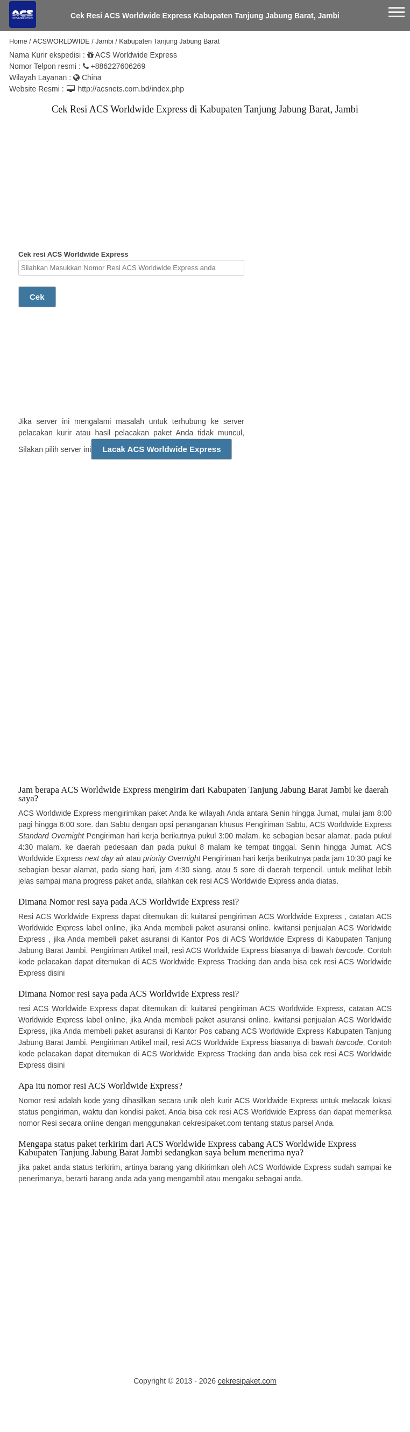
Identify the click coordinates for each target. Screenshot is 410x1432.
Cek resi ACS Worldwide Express (131, 263)
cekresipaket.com (247, 1381)
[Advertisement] (104, 192)
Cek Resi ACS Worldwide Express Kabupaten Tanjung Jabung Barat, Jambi (205, 15)
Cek (37, 296)
